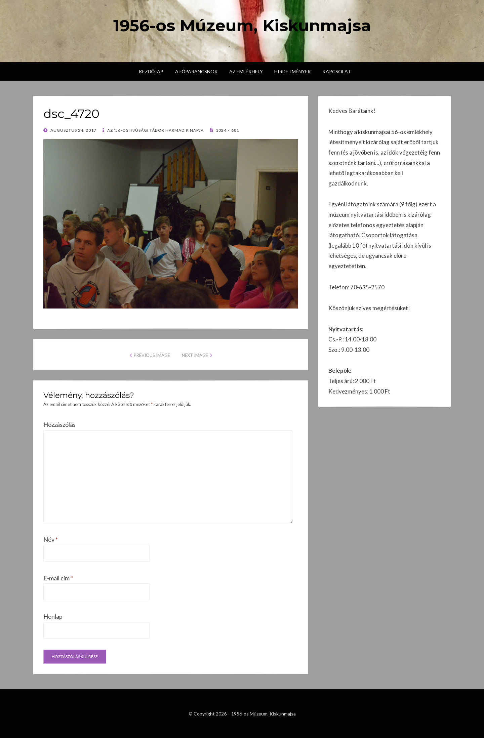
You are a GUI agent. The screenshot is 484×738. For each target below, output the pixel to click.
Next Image (195, 355)
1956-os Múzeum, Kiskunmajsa (242, 25)
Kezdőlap (151, 71)
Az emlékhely (246, 71)
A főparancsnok (196, 71)
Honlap (53, 616)
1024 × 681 (227, 130)
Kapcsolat (336, 71)
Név (50, 539)
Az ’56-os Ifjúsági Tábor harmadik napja (155, 130)
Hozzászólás (59, 424)
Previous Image (152, 355)
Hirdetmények (292, 71)
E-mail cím (58, 578)
